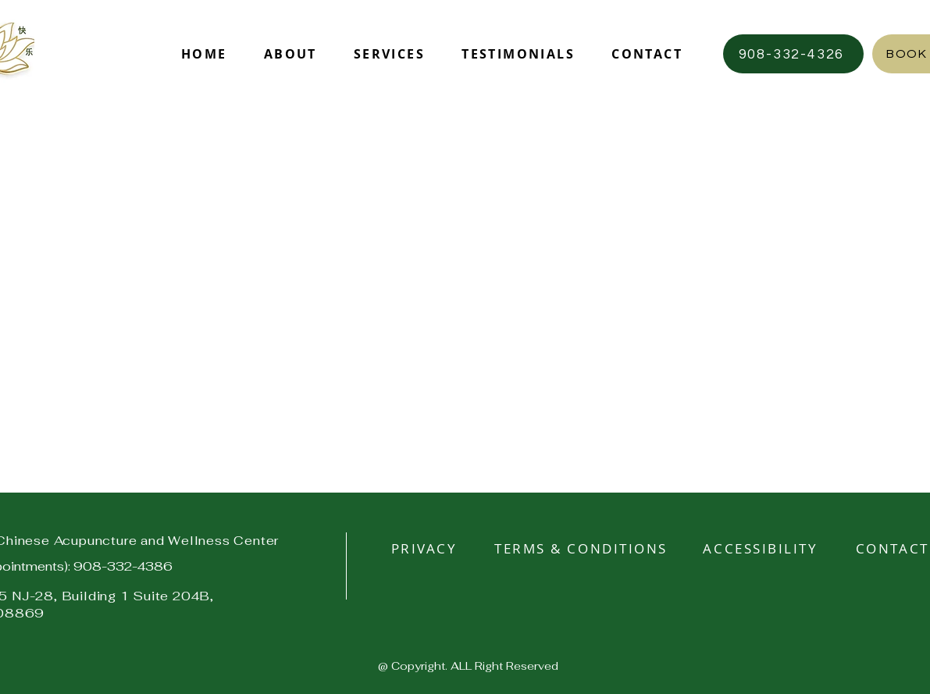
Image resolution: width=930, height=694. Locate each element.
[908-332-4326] (793, 53)
